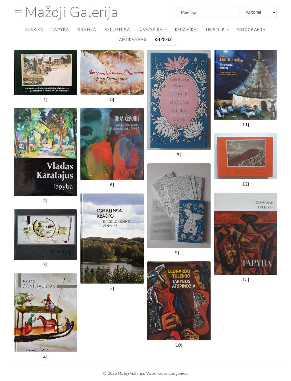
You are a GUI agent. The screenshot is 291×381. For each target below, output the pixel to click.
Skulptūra (117, 29)
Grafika (86, 29)
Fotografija (251, 29)
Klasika (34, 29)
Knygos (163, 39)
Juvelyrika (151, 29)
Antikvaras (133, 39)
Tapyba (60, 29)
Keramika (186, 29)
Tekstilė (215, 29)
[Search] (209, 12)
